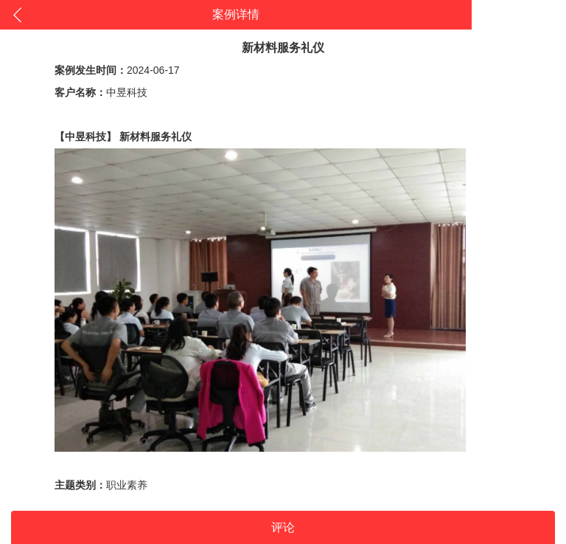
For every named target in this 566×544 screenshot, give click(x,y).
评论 (283, 527)
